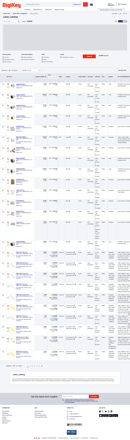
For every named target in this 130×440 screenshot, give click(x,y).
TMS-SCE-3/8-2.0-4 (21, 326)
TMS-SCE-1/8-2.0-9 (21, 252)
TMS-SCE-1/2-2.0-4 (21, 351)
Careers (4, 417)
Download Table (122, 70)
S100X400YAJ (20, 201)
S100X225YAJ (20, 179)
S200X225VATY (20, 169)
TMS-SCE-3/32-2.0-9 (22, 263)
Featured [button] (27, 70)
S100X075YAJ (20, 126)
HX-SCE (61, 337)
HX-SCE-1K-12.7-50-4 (22, 337)
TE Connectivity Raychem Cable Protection (23, 142)
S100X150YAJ (20, 147)
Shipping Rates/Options (40, 415)
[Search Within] (10, 21)
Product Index (6, 13)
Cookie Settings (94, 438)
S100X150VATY (20, 116)
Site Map (4, 419)
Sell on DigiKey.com (7, 415)
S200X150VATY (20, 158)
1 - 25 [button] (8, 70)
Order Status (38, 413)
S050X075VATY (20, 84)
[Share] (125, 14)
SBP (60, 137)
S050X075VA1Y (20, 105)
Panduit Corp (19, 87)
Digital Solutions (6, 421)
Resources (48, 9)
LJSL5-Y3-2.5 (20, 190)
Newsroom (5, 423)
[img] (11, 5)
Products (27, 9)
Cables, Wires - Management (20, 13)
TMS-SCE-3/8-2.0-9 (21, 305)
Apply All (89, 56)
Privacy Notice (71, 402)
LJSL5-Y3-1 (19, 222)
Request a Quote (59, 9)
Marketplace (5, 413)
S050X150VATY (20, 95)
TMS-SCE (61, 252)
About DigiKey (5, 411)
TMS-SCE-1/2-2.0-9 (21, 316)
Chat (69, 411)
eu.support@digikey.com (74, 416)
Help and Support (39, 411)
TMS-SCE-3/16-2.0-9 (22, 273)
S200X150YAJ (20, 211)
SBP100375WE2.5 (21, 137)
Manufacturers (37, 9)
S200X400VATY (20, 241)
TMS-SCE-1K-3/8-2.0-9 (22, 294)
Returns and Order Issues (41, 417)
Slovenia (37, 438)
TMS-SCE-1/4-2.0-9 (21, 284)
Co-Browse (71, 419)
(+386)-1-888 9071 (73, 414)
